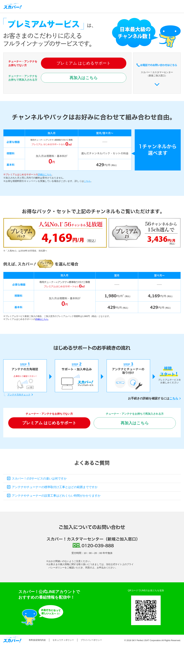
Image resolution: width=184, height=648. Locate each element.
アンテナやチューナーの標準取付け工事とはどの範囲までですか (55, 487)
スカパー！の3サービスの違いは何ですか (39, 478)
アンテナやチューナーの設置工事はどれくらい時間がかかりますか (56, 495)
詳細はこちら (45, 174)
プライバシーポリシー (91, 640)
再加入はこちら (83, 78)
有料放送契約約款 (37, 640)
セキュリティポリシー (63, 640)
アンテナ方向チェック (18, 394)
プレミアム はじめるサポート (84, 63)
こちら (87, 181)
